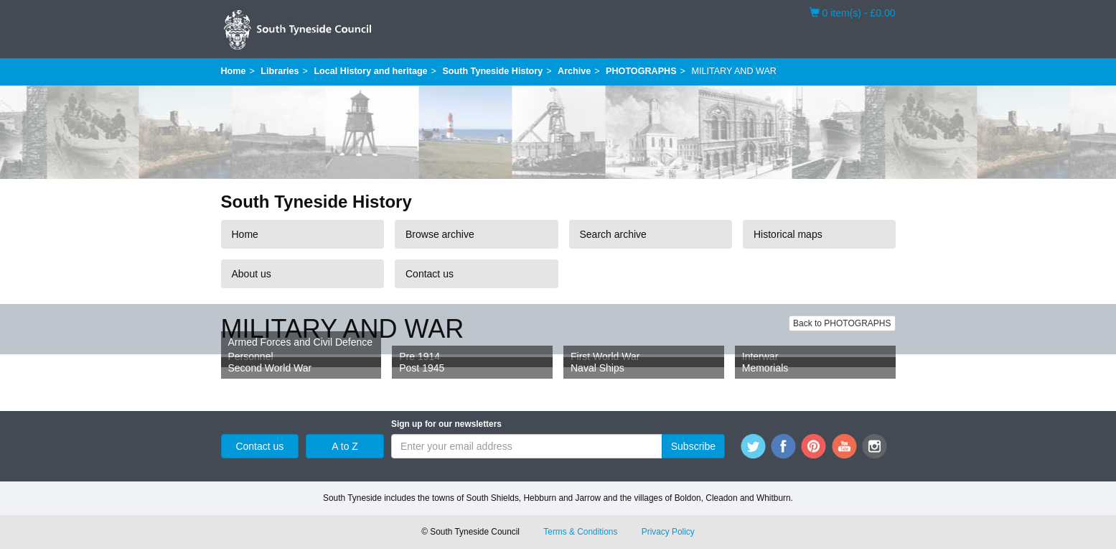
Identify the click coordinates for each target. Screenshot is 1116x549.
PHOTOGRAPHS (641, 71)
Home (233, 71)
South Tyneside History (492, 71)
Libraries (280, 71)
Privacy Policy (668, 532)
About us (251, 274)
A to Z (345, 446)
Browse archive (439, 234)
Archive (574, 71)
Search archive (613, 234)
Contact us (429, 274)
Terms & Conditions (580, 532)
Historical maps (788, 234)
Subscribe (693, 446)
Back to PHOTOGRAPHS (842, 323)
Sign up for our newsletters (446, 424)
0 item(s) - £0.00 (853, 12)
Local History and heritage (370, 71)
